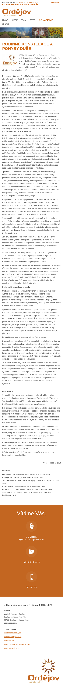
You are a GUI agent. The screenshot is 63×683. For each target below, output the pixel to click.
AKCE (15, 20)
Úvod (21, 2)
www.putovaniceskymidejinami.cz (17, 644)
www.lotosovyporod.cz (12, 637)
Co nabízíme (31, 2)
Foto (32, 20)
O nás (5, 24)
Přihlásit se (54, 2)
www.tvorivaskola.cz (12, 648)
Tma (23, 20)
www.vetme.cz (9, 640)
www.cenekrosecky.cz (12, 633)
